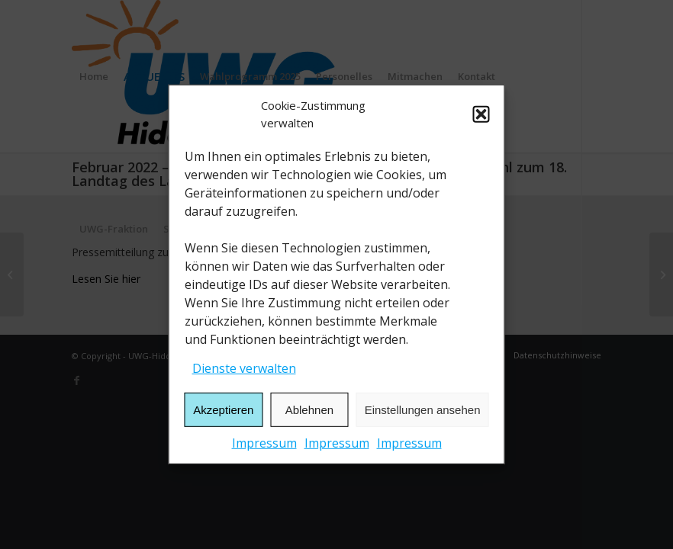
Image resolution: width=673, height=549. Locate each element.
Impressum (264, 443)
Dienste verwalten (244, 368)
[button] (481, 114)
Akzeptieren (223, 409)
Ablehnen (309, 409)
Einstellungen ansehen (423, 409)
